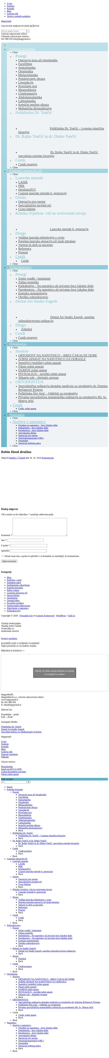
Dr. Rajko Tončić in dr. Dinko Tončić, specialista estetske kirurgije (48, 847)
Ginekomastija (25, 821)
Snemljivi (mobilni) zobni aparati (33, 988)
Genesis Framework (45, 619)
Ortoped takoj (13, 604)
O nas (3, 745)
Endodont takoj (14, 586)
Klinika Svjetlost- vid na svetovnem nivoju (32, 893)
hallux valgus (13, 594)
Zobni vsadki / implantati (29, 934)
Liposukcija (23, 813)
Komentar (6, 538)
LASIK (21, 867)
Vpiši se (71, 619)
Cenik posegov (25, 854)
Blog (9, 581)
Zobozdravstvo (14, 614)
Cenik (15, 852)
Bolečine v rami (14, 583)
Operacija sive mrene (28, 882)
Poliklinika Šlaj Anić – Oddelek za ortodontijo (39, 1008)
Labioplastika (24, 826)
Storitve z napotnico (22, 1029)
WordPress (61, 619)
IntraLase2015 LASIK (11, 772)
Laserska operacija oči (17, 596)
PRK (20, 870)
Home (9, 790)
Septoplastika (24, 803)
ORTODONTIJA (20, 1003)
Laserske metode (20, 864)
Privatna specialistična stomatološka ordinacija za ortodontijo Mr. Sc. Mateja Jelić (55, 1011)
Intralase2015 (24, 872)
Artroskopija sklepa (27, 1039)
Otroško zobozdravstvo (29, 947)
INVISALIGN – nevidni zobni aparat (35, 995)
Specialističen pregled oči (30, 885)
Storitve (16, 980)
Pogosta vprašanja (9, 758)
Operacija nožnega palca (29, 1049)
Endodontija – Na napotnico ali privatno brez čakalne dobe (45, 939)
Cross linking (24, 888)
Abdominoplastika (26, 823)
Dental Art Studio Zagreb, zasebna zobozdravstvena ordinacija (46, 954)
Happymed (6, 21)
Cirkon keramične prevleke (13, 775)
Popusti (21, 913)
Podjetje (5, 747)
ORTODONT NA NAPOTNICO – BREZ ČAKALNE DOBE (46, 982)
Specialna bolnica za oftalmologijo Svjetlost (21, 735)
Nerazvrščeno (13, 599)
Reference (23, 911)
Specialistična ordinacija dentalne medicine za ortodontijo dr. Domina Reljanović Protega (59, 1005)
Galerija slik (6, 755)
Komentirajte (48, 458)
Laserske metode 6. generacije (32, 895)
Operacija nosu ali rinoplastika (32, 798)
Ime (3, 543)
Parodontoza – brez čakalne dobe (33, 1036)
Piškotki (5, 760)
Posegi (16, 795)
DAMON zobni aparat (28, 993)
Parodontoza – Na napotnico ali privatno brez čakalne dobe (45, 941)
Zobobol (22, 962)
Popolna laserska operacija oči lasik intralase (38, 905)
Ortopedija (23, 1046)
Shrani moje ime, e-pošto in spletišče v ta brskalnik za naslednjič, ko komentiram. (42, 559)
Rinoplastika (7, 770)
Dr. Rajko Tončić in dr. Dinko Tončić (29, 844)
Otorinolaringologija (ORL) (31, 1044)
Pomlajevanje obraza (27, 811)
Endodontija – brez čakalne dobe (33, 1034)
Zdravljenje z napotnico (18, 611)
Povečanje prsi (25, 816)
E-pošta (5, 549)
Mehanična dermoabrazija (30, 831)
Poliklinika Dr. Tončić (11, 730)
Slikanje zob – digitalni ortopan (32, 998)
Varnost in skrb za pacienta (30, 908)
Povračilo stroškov (15, 606)
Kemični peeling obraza (29, 829)
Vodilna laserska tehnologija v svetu (34, 903)
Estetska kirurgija (15, 591)
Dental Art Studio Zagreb (12, 732)
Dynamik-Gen (26, 619)
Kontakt (5, 750)
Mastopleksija (24, 818)
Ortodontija (12, 601)
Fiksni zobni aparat (10, 777)
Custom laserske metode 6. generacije (35, 875)
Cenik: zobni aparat (27, 1018)
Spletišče (5, 554)
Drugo (15, 900)
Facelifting (23, 800)
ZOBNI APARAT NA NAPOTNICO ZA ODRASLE (42, 985)
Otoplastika (23, 806)
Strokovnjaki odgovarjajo (18, 609)
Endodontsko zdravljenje (18, 588)
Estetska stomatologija (28, 944)
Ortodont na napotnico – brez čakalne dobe (38, 1031)
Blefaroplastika (25, 808)
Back (20, 834)
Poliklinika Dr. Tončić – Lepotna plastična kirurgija (41, 839)
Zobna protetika (25, 936)
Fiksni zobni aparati (27, 990)
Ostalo (16, 880)
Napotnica (11, 1026)
